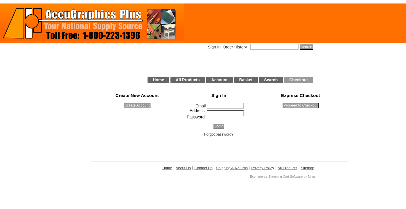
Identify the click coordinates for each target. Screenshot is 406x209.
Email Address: (198, 108)
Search (271, 80)
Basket (246, 80)
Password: (196, 117)
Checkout (298, 80)
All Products (188, 80)
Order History (235, 47)
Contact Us (203, 168)
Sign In (214, 47)
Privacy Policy (262, 168)
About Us (183, 168)
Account (219, 80)
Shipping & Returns (232, 168)
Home (158, 80)
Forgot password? (218, 134)
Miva (311, 176)
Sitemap (307, 168)
